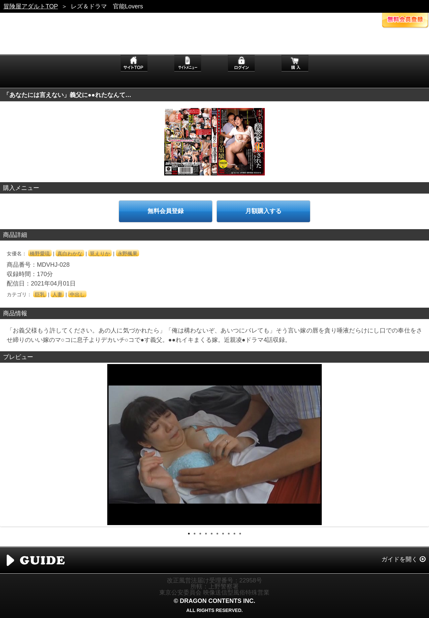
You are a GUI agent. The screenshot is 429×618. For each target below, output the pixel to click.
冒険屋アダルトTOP (30, 6)
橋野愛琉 (40, 253)
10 (240, 533)
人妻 (57, 294)
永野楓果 (128, 253)
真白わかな (69, 253)
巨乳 (40, 294)
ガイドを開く (399, 559)
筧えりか (100, 253)
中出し (77, 294)
